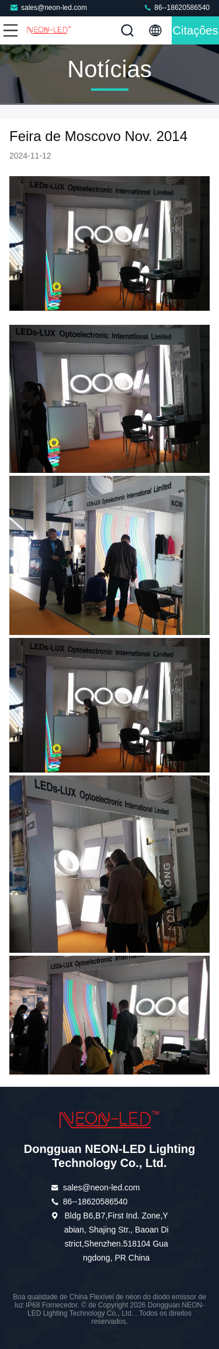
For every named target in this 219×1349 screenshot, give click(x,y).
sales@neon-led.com (48, 7)
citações (195, 30)
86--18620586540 (176, 7)
